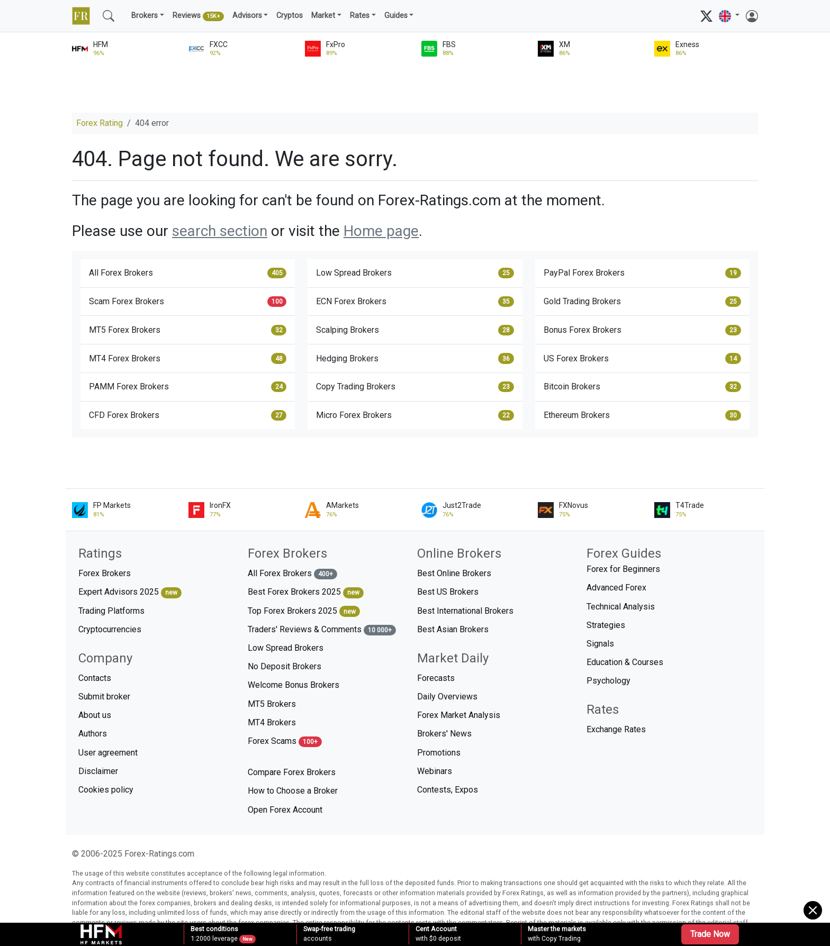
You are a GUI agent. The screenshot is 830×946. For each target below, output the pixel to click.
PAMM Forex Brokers (187, 386)
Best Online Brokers (454, 573)
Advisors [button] (247, 15)
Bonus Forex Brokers (642, 330)
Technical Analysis (621, 607)
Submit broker (104, 697)
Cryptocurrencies (109, 629)
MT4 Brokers (272, 722)
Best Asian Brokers (453, 629)
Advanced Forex (616, 588)
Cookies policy (105, 790)
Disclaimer (98, 771)
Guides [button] (396, 15)
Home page (381, 231)
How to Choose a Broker (293, 791)
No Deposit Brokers (284, 666)
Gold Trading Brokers (642, 301)
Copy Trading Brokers (414, 386)
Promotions (439, 753)
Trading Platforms (111, 611)
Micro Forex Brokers (414, 415)
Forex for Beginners (623, 569)
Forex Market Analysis (458, 715)
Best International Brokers (465, 611)
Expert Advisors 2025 (130, 592)
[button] (729, 16)
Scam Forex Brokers (187, 301)
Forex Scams (285, 741)
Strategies (606, 625)
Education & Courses (625, 662)
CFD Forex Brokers (187, 415)
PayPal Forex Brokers (642, 273)
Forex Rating (99, 123)
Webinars (434, 771)
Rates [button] (359, 15)
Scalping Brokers (414, 330)
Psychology (608, 681)
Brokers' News (444, 734)
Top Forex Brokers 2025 (304, 611)
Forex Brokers (104, 573)
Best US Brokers (448, 592)
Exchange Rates (616, 729)
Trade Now (710, 934)
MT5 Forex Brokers (187, 330)
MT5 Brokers (272, 704)
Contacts (94, 678)
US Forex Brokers (642, 358)
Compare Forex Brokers (292, 772)
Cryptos (289, 15)
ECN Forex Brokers (414, 301)
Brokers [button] (144, 15)
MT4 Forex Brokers (187, 358)
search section (219, 231)
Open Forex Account (285, 810)
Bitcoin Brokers (642, 386)
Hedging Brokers (414, 358)
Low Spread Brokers (414, 273)
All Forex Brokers (187, 273)
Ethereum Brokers (642, 415)
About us (94, 715)
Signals (600, 644)
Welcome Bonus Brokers (293, 685)
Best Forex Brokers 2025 (306, 592)
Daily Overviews (447, 697)
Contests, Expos (447, 790)
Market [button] (323, 15)
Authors (92, 734)
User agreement (108, 753)
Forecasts (436, 678)
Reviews (198, 16)
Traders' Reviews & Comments (322, 629)
